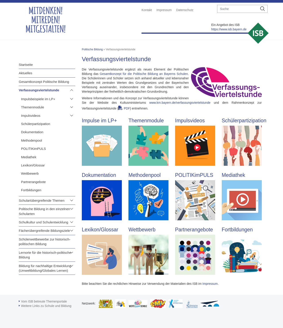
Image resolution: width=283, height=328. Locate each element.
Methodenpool (31, 140)
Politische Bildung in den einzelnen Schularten (44, 211)
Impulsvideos (30, 115)
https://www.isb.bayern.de (229, 29)
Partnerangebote (33, 182)
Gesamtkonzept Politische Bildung (44, 82)
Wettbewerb (30, 173)
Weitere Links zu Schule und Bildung (46, 306)
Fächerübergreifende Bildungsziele (44, 230)
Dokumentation (32, 132)
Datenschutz (184, 10)
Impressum (164, 10)
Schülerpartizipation (35, 124)
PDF (127, 108)
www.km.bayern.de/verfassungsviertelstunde (179, 102)
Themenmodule (32, 107)
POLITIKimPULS (33, 148)
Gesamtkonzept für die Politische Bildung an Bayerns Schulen (144, 74)
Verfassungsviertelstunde (39, 90)
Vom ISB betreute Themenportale (44, 301)
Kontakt (147, 10)
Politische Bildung (92, 49)
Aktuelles (25, 73)
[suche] (237, 9)
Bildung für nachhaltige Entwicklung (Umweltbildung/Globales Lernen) (45, 268)
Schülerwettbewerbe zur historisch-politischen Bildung (44, 241)
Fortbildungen (31, 190)
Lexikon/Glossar (33, 165)
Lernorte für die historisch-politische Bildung (45, 255)
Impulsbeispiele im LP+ (38, 99)
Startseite (26, 64)
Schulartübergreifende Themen (42, 200)
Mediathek (28, 157)
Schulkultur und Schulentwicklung (43, 222)
